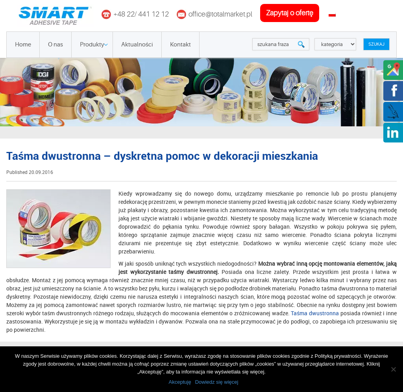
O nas (55, 44)
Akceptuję (180, 382)
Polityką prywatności (338, 356)
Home (23, 44)
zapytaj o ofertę (289, 13)
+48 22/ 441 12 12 (141, 14)
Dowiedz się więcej (216, 382)
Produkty (92, 44)
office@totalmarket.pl (220, 14)
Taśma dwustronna (315, 313)
